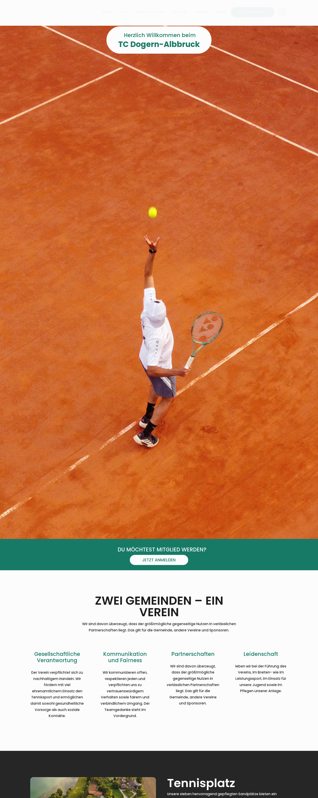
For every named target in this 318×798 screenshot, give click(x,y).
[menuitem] (107, 12)
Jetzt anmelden (159, 565)
